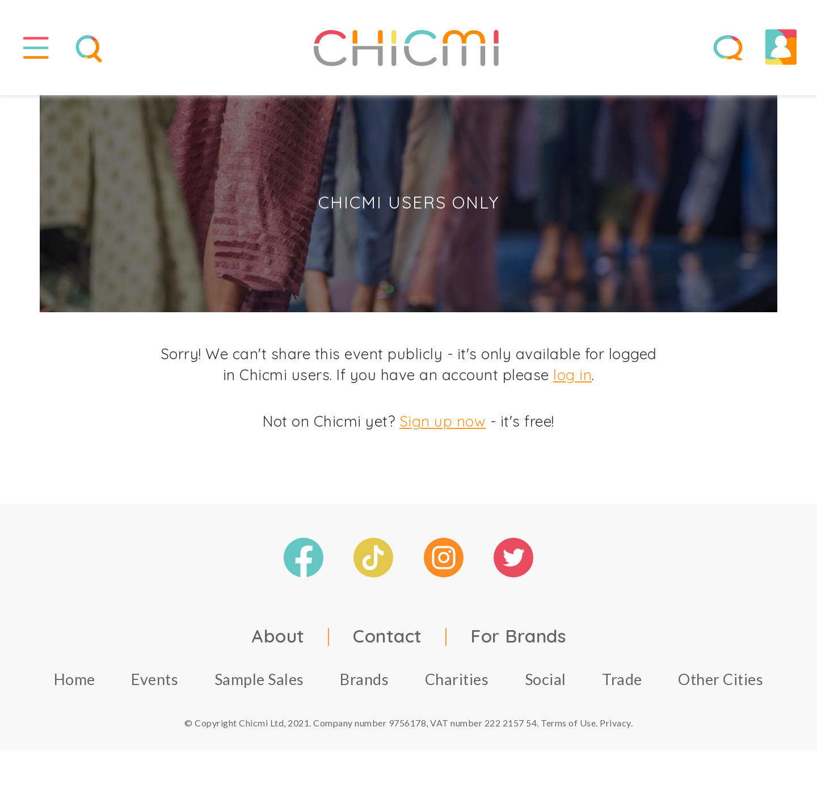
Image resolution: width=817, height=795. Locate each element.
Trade (622, 683)
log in (572, 379)
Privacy (615, 727)
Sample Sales (259, 683)
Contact (387, 640)
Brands (364, 683)
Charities (457, 683)
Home (74, 683)
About (278, 640)
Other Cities (720, 683)
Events (154, 683)
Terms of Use (568, 727)
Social (545, 683)
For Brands (518, 640)
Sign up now (442, 426)
